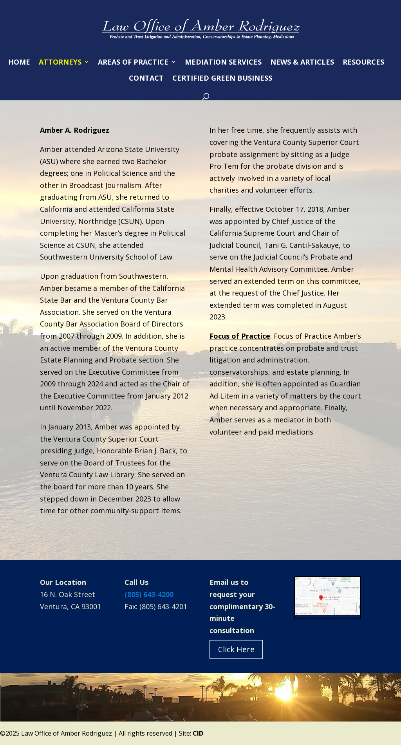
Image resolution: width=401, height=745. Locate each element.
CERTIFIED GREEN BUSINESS (222, 79)
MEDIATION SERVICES (223, 63)
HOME (19, 63)
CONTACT (146, 79)
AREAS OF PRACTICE (133, 63)
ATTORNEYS (60, 63)
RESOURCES (363, 63)
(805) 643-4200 (149, 594)
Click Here (236, 649)
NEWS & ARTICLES (302, 63)
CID (198, 733)
